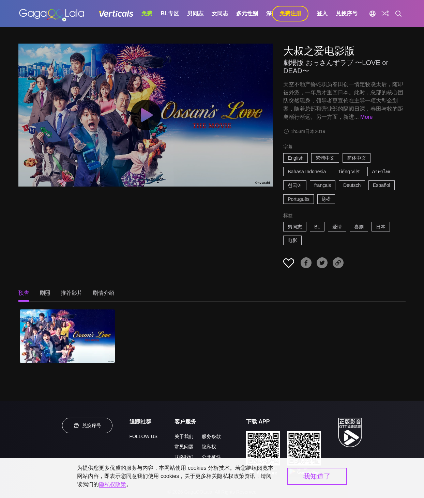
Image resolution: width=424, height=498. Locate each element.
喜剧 (359, 226)
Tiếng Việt (349, 171)
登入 (322, 13)
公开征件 (211, 457)
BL (317, 226)
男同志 (195, 13)
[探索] (385, 13)
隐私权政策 (112, 484)
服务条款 (211, 436)
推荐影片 (71, 293)
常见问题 (184, 446)
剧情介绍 (104, 293)
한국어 (295, 185)
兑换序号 (347, 13)
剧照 (45, 293)
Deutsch (352, 185)
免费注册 (290, 13)
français (322, 185)
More (366, 117)
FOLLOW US (143, 436)
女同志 (220, 13)
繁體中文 (325, 158)
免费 (146, 13)
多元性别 (247, 13)
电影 (292, 240)
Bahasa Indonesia (307, 171)
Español (381, 185)
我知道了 (317, 476)
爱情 (337, 226)
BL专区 (170, 13)
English (295, 158)
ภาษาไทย (382, 171)
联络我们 (184, 457)
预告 (23, 293)
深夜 (271, 13)
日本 (380, 226)
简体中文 (356, 158)
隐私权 (209, 446)
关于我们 (184, 436)
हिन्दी (326, 199)
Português (298, 199)
